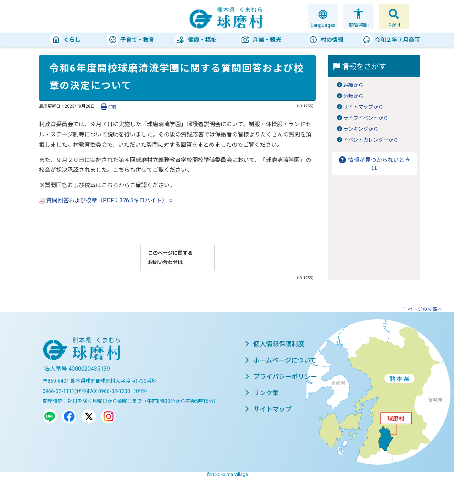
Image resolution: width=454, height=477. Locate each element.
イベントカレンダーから (370, 140)
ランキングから (360, 129)
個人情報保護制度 (274, 344)
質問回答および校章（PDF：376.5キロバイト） (105, 200)
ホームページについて (280, 360)
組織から (353, 85)
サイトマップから (363, 107)
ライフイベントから (365, 118)
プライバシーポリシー (281, 376)
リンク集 (262, 393)
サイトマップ (268, 409)
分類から (353, 96)
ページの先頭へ (425, 309)
